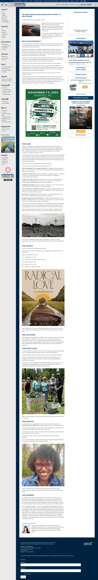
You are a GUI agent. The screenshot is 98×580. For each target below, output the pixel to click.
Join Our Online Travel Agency (27, 549)
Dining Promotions (6, 46)
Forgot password (27, 573)
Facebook (5, 157)
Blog (3, 115)
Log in (23, 577)
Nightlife (4, 32)
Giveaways (4, 110)
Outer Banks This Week (17, 1)
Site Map (4, 120)
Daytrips (81, 1)
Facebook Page (6, 89)
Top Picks (4, 18)
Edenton (4, 37)
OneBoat (29, 555)
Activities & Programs (7, 66)
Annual (3, 35)
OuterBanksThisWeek (7, 91)
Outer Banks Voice (6, 116)
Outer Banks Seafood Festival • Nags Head (80, 62)
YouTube (4, 159)
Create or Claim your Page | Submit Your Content (31, 547)
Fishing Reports (5, 68)
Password (23, 568)
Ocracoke (77, 1)
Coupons (4, 49)
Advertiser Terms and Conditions (27, 551)
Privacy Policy (53, 542)
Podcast (4, 15)
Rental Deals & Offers (7, 80)
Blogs (3, 13)
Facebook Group (6, 94)
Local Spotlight (5, 21)
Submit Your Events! (6, 121)
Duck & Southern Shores (37, 1)
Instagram (5, 161)
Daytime (4, 30)
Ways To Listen (6, 92)
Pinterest (4, 162)
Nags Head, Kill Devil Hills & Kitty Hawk (51, 1)
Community (4, 33)
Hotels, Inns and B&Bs (7, 79)
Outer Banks (25, 1)
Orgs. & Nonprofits (6, 113)
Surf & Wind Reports (6, 70)
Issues (3, 130)
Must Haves (4, 56)
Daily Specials (5, 44)
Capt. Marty (4, 16)
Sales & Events (5, 58)
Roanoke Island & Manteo (64, 1)
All (2, 29)
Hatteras (72, 1)
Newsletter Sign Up (6, 118)
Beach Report (5, 20)
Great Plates (5, 47)
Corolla (30, 1)
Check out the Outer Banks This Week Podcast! (67, 4)
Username (23, 562)
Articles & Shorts (6, 129)
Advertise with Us (24, 550)
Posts (3, 12)
